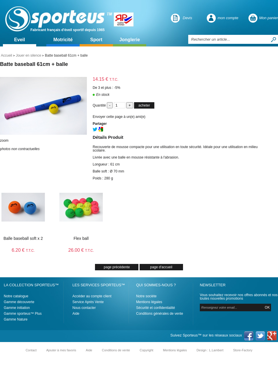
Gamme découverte (19, 302)
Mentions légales (149, 302)
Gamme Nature (16, 319)
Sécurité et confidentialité (155, 308)
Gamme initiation (17, 308)
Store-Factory (243, 350)
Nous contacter (84, 308)
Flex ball (81, 238)
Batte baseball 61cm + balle (34, 64)
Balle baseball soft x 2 (23, 238)
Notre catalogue (16, 296)
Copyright (146, 350)
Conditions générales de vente (159, 314)
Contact (30, 350)
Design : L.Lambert (210, 350)
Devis (187, 18)
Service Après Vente (88, 302)
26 (81, 250)
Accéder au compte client (91, 296)
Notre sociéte (146, 296)
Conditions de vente (116, 350)
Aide (75, 314)
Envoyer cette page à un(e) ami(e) (119, 117)
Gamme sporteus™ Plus (23, 314)
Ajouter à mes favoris (61, 350)
